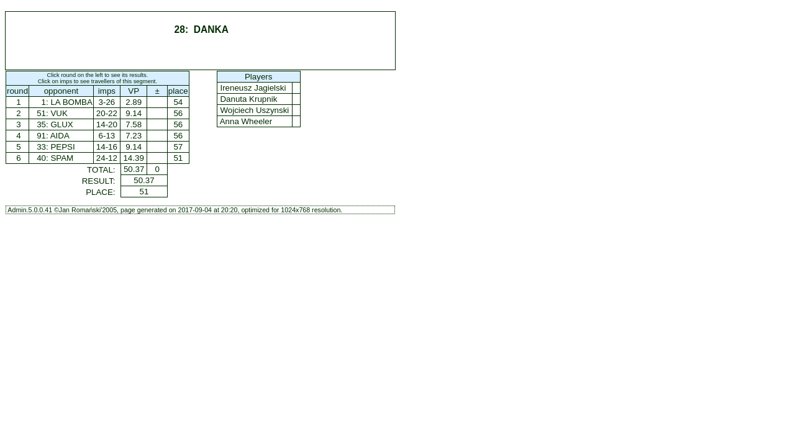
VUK (58, 113)
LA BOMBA (71, 102)
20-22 (106, 113)
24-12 (106, 158)
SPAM (61, 158)
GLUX (61, 124)
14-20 (106, 124)
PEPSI (62, 146)
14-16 (106, 146)
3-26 (107, 102)
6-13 (107, 135)
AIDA (60, 135)
